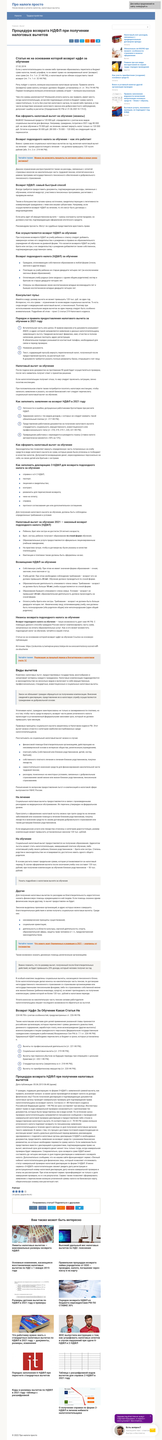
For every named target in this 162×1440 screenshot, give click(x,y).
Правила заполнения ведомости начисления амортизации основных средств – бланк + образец (136, 97)
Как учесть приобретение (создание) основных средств (128, 76)
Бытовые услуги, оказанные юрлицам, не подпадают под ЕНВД (137, 109)
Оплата (127, 45)
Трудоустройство (34, 16)
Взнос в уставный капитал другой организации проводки (127, 86)
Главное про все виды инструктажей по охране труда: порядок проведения (136, 64)
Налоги (18, 16)
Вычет (126, 58)
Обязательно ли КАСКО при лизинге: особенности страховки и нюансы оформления (136, 52)
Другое (127, 70)
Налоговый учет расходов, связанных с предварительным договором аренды (136, 38)
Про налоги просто (27, 4)
